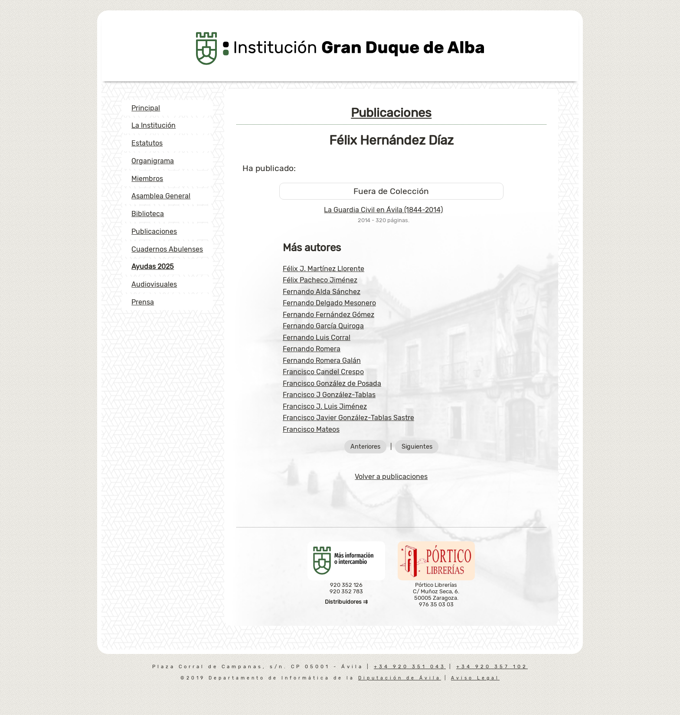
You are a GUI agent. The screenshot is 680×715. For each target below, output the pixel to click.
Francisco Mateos (311, 429)
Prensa (142, 302)
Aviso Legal (475, 678)
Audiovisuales (154, 284)
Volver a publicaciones (391, 476)
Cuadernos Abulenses (167, 249)
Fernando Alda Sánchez (321, 292)
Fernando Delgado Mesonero (329, 303)
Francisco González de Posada (332, 383)
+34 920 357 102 (492, 667)
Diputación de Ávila (399, 678)
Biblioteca (147, 214)
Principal (145, 108)
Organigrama (152, 161)
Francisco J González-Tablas (329, 395)
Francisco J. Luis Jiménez (325, 406)
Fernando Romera (311, 349)
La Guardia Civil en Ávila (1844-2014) (383, 210)
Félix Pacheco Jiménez (320, 280)
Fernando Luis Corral (316, 337)
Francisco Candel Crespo (323, 372)
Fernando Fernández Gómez (328, 315)
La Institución (153, 125)
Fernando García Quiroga (323, 326)
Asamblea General (160, 196)
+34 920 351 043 (410, 667)
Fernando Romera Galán (322, 360)
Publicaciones (154, 231)
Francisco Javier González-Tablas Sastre (348, 418)
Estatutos (147, 143)
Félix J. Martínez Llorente (323, 269)
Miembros (147, 179)
